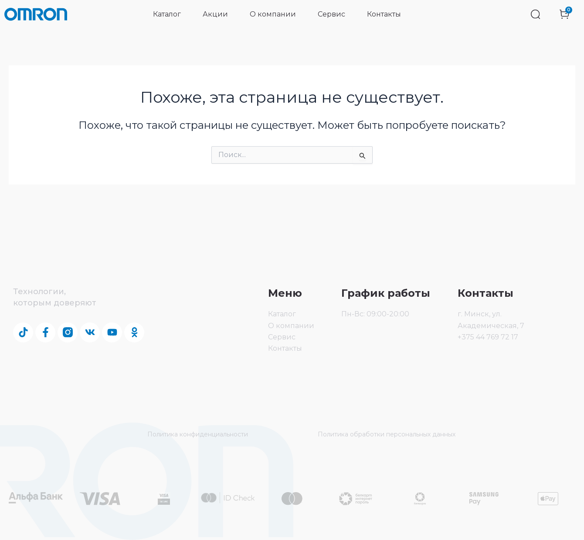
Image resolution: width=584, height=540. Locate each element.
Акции (215, 14)
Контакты (384, 14)
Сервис (331, 14)
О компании (273, 14)
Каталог (167, 14)
